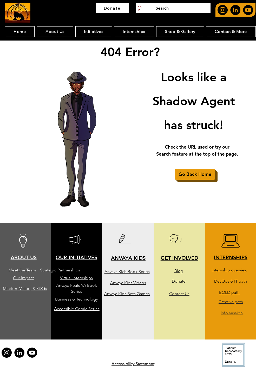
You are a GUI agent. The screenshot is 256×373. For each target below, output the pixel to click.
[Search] (173, 8)
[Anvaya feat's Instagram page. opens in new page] (223, 10)
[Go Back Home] (195, 174)
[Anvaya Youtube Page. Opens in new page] (248, 10)
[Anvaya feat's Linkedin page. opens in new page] (235, 10)
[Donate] (112, 8)
